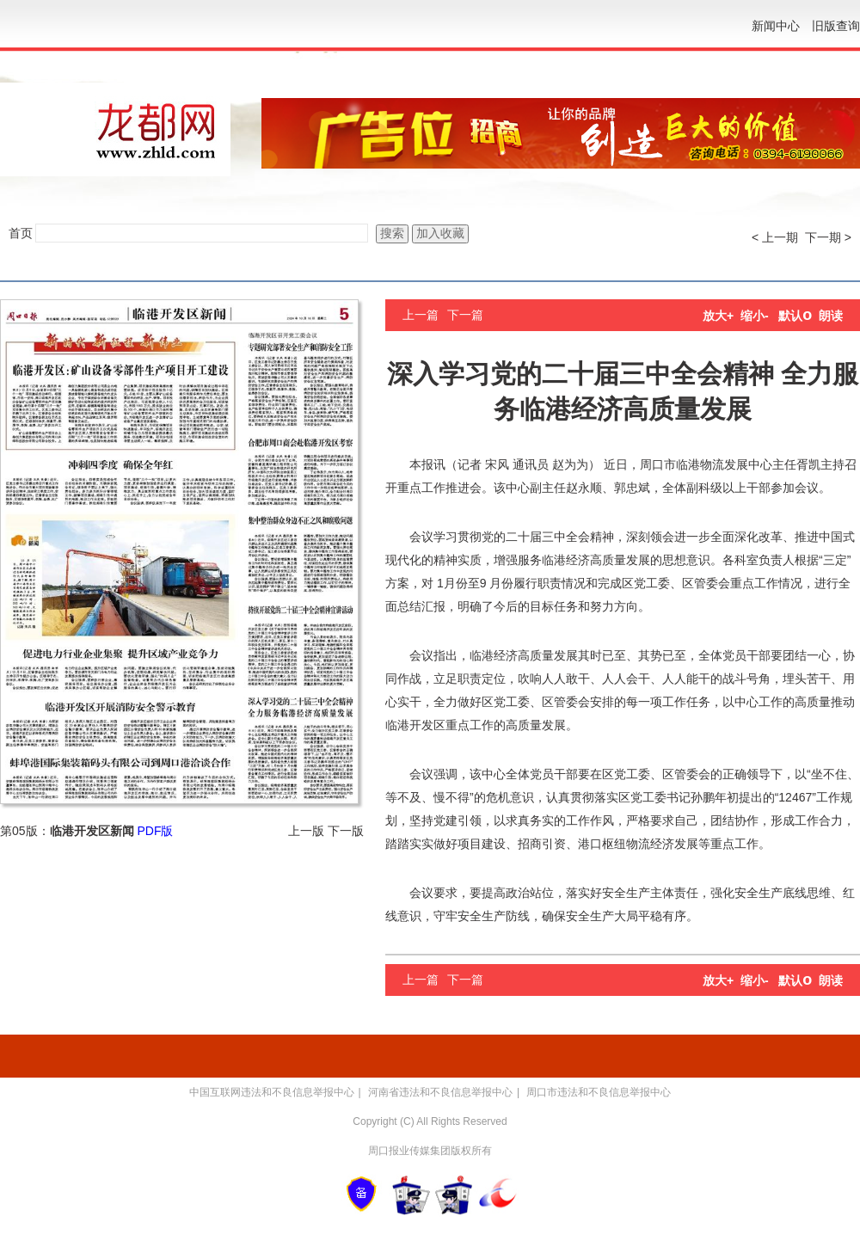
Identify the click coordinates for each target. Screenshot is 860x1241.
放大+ (718, 316)
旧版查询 (836, 26)
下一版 (346, 831)
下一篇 (465, 315)
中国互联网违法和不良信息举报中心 (271, 1092)
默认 (795, 316)
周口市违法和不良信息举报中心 (598, 1092)
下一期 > (828, 237)
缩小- (754, 316)
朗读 (831, 316)
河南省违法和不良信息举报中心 (440, 1092)
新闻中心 (776, 26)
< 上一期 (775, 237)
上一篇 (420, 315)
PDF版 (155, 831)
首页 (21, 233)
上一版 (306, 831)
